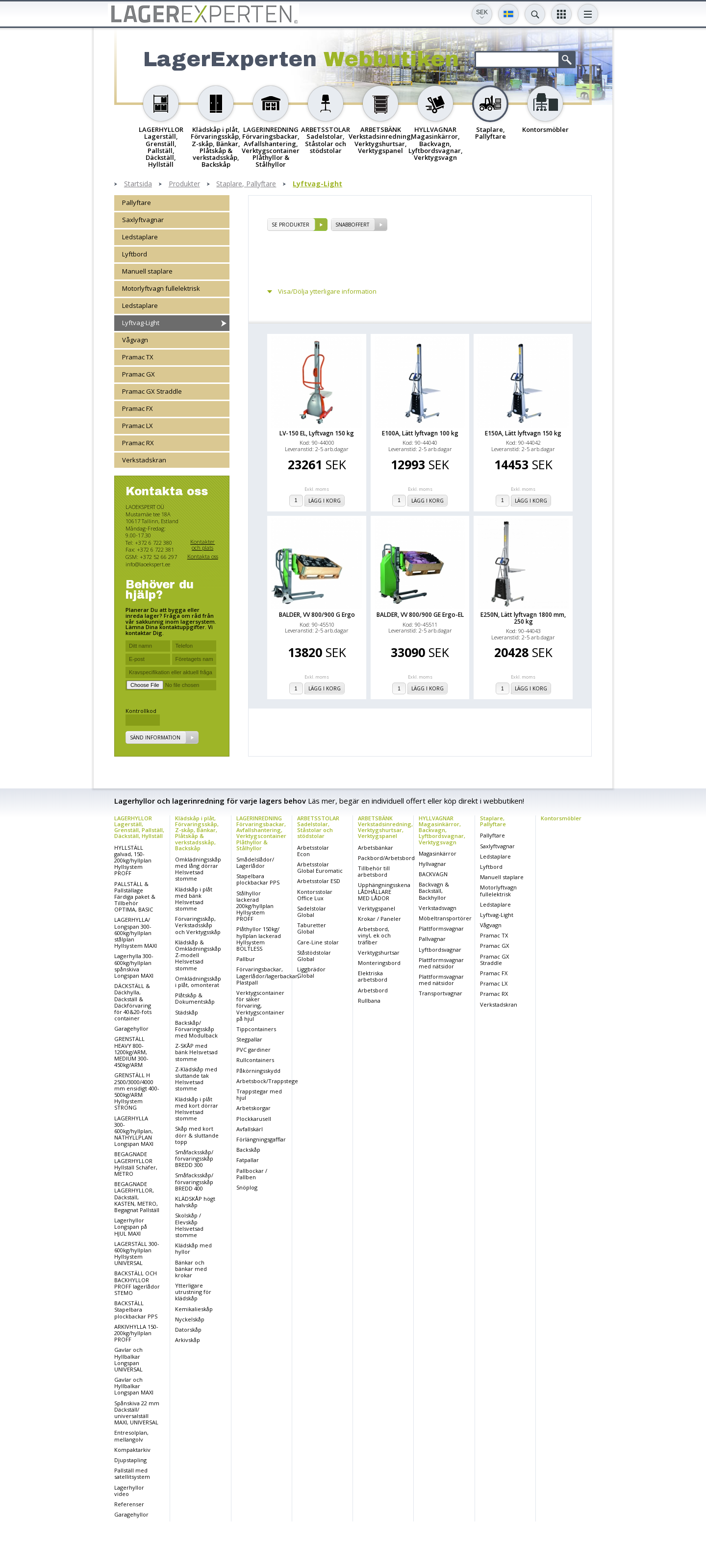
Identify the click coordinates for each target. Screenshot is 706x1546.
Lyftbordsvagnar (440, 949)
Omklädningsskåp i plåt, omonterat (198, 981)
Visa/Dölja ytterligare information (327, 291)
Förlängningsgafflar (261, 1139)
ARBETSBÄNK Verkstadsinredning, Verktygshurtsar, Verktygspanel (385, 826)
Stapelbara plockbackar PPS (257, 879)
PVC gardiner (253, 1049)
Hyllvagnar (432, 863)
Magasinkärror (437, 853)
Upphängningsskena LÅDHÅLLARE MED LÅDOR (384, 891)
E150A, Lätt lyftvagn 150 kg (523, 433)
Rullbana (369, 1000)
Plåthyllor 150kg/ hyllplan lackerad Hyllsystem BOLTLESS (258, 938)
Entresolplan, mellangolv (131, 1436)
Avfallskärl (249, 1129)
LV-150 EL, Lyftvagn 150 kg (316, 433)
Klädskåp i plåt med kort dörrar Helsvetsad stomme (196, 1108)
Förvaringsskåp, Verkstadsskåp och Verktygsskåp (198, 925)
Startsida (138, 184)
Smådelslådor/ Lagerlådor (255, 862)
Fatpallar (247, 1160)
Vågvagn (135, 339)
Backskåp (248, 1149)
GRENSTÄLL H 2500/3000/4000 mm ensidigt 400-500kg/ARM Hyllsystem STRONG (136, 1091)
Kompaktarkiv (132, 1449)
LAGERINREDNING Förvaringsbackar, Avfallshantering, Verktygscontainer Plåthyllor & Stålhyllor (261, 832)
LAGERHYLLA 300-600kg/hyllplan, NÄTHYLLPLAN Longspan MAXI (133, 1131)
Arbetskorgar (253, 1108)
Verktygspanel (376, 908)
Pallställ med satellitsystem (132, 1473)
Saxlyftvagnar (143, 219)
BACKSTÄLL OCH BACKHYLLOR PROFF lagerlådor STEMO (137, 1282)
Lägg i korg (324, 500)
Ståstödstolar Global (314, 956)
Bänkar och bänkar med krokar (191, 1269)
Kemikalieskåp (194, 1309)
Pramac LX (137, 425)
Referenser (129, 1504)
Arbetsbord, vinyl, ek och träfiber (374, 935)
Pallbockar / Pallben (251, 1174)
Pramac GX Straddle (152, 391)
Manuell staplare (147, 271)
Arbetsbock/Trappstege (267, 1081)
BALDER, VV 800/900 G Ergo (317, 614)
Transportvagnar (440, 993)
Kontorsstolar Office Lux (314, 895)
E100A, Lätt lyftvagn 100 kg (420, 433)
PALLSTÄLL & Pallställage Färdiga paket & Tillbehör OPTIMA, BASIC (134, 896)
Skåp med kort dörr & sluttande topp (197, 1135)
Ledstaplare (140, 236)
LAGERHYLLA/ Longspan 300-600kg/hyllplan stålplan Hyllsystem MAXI (135, 932)
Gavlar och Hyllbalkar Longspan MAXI (133, 1386)
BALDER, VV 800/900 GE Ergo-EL (420, 614)
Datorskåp (188, 1329)
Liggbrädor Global (311, 972)
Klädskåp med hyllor (193, 1248)
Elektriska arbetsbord (372, 976)
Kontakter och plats (202, 544)
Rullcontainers (255, 1060)
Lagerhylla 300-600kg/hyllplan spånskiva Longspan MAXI (133, 965)
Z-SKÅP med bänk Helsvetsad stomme (196, 1052)
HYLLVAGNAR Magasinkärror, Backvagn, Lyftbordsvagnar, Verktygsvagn (442, 829)
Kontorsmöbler (561, 818)
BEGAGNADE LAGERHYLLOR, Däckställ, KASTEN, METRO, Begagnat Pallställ (136, 1197)
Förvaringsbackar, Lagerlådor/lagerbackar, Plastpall (267, 975)
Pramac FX (137, 408)
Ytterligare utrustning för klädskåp (193, 1292)
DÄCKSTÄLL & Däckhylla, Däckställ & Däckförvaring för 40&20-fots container (132, 1002)
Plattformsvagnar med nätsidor (441, 963)
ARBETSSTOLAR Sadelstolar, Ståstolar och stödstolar (318, 826)
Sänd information (155, 737)
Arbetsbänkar (375, 847)
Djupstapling (130, 1460)
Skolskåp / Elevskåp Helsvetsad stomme (189, 1225)
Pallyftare (136, 202)
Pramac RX (138, 442)
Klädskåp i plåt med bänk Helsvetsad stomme (193, 899)
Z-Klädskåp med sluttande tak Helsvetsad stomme (196, 1078)
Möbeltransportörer (445, 918)
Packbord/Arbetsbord (386, 858)
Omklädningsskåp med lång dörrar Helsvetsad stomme (198, 869)
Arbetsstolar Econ (313, 851)
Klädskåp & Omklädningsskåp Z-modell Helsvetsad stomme (198, 955)
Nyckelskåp (189, 1319)
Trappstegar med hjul (259, 1094)
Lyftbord (134, 254)
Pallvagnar (432, 938)
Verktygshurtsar (379, 952)
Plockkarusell (253, 1118)
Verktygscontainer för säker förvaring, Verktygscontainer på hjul (260, 1005)
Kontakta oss (202, 556)
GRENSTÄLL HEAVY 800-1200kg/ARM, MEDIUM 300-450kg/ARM (131, 1051)
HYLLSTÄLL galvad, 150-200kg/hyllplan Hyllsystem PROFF (132, 860)
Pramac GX (138, 374)
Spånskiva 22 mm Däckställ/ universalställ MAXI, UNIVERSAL (136, 1412)
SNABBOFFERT (352, 224)
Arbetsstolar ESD (318, 881)
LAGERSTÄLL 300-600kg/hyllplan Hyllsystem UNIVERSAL (136, 1253)
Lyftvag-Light (317, 184)
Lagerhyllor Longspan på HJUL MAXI (130, 1227)
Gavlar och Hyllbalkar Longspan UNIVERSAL (128, 1359)
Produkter (184, 184)
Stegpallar (249, 1039)
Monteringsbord (379, 962)
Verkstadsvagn (437, 908)
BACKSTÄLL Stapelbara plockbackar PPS (135, 1309)
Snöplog (246, 1187)
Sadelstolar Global (311, 911)
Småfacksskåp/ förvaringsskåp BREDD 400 (194, 1181)
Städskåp (186, 1012)
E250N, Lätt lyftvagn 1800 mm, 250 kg (523, 617)
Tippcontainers (256, 1029)
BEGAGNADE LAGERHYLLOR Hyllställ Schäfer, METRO (135, 1163)
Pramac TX (137, 357)
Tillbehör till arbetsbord (374, 871)
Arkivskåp (187, 1339)
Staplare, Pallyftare (246, 184)
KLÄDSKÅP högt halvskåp (195, 1202)
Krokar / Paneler (379, 918)
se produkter (290, 224)
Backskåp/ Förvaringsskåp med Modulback (196, 1029)
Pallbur (245, 959)
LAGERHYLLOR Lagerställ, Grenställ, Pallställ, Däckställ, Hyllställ (139, 826)
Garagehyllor (131, 1028)
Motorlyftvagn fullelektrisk (161, 288)
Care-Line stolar (318, 942)
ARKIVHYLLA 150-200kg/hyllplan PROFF (136, 1333)
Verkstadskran (144, 460)
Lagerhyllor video (129, 1490)
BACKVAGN (433, 874)
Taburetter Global (311, 928)
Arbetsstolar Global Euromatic (320, 867)
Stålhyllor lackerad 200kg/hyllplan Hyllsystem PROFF (255, 906)
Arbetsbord (373, 990)
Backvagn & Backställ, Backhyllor (434, 891)
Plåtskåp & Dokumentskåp (195, 998)
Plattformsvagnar (441, 928)
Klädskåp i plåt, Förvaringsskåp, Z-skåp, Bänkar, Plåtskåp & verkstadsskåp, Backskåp (197, 832)
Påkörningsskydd (258, 1070)
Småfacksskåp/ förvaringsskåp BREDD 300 (194, 1158)
